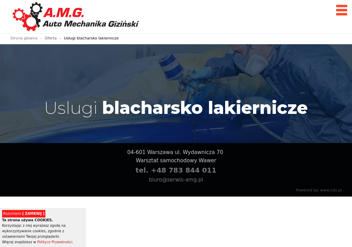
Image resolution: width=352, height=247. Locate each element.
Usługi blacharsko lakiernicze (91, 38)
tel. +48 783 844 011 (175, 170)
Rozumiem (23, 213)
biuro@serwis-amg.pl (176, 180)
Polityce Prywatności (54, 242)
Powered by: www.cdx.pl (319, 190)
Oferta (51, 38)
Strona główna (23, 38)
